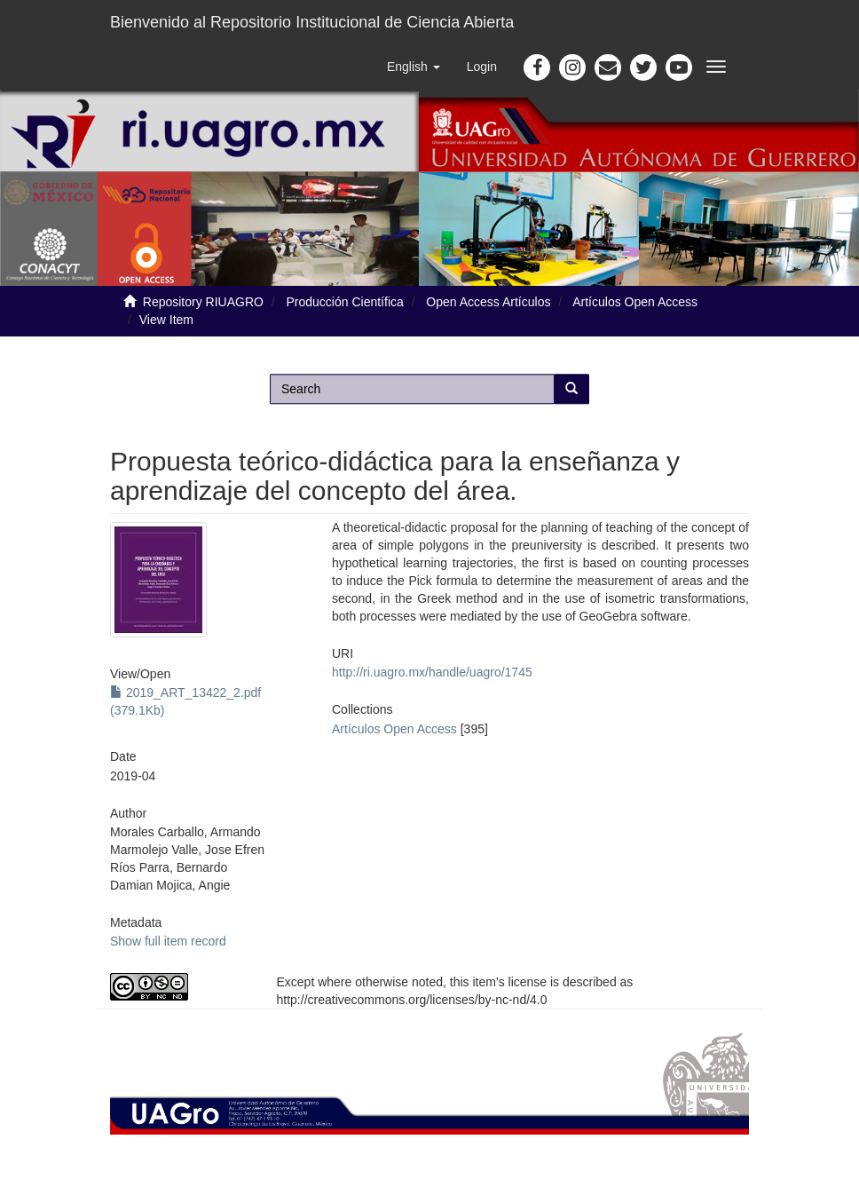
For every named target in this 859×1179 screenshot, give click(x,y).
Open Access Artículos (488, 302)
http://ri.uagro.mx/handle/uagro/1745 (432, 672)
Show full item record (168, 941)
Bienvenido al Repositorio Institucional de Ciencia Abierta (312, 22)
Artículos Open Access (634, 302)
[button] (413, 66)
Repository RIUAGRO (203, 302)
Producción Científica (345, 302)
